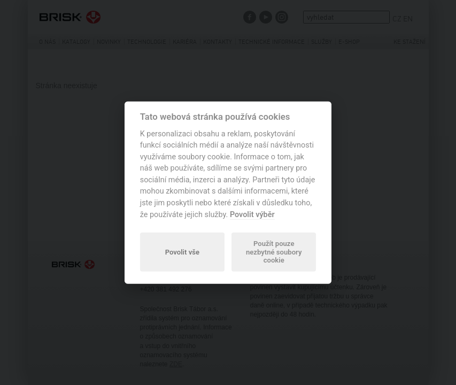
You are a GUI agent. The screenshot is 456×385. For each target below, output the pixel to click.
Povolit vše (182, 252)
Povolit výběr (252, 214)
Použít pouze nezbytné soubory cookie (274, 252)
